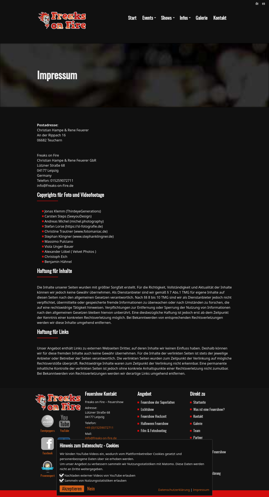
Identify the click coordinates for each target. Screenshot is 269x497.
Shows (166, 18)
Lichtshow (147, 409)
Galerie (201, 18)
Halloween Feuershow (154, 424)
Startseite (199, 402)
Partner (198, 438)
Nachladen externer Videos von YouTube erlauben (100, 475)
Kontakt (219, 18)
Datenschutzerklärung (174, 490)
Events (147, 18)
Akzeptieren (72, 489)
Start (132, 18)
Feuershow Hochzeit (153, 416)
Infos (184, 18)
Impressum (201, 490)
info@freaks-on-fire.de (101, 438)
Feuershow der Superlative (158, 402)
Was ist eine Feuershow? (209, 409)
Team (196, 431)
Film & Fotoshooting (153, 431)
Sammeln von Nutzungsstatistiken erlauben (96, 480)
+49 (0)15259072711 (99, 428)
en (263, 3)
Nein (91, 489)
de (257, 3)
